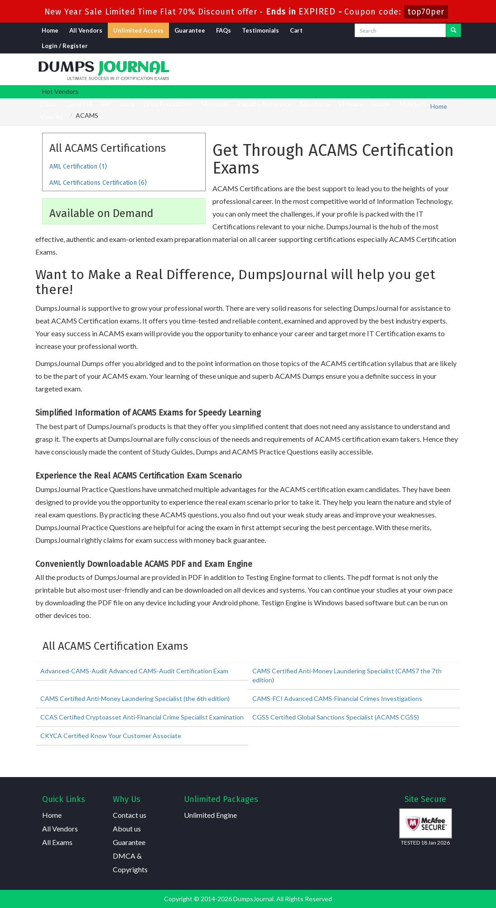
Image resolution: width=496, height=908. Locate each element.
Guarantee (189, 30)
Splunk (380, 104)
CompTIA (79, 104)
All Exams (57, 842)
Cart (296, 30)
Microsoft (215, 104)
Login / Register (65, 45)
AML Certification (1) (78, 166)
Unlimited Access (138, 30)
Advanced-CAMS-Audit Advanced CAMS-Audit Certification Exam (134, 671)
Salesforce (314, 104)
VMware (350, 104)
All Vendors (85, 30)
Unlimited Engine (210, 815)
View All (51, 117)
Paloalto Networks (264, 104)
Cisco (48, 104)
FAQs (223, 30)
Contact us (129, 815)
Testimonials (260, 30)
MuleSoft (413, 104)
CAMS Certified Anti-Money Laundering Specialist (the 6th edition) (135, 698)
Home (50, 30)
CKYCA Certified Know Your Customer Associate (110, 735)
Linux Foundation (168, 104)
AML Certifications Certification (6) (98, 183)
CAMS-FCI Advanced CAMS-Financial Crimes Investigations (337, 698)
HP (106, 104)
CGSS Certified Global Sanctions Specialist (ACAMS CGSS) (335, 717)
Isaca (127, 104)
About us (127, 828)
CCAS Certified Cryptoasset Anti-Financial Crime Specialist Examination (142, 717)
